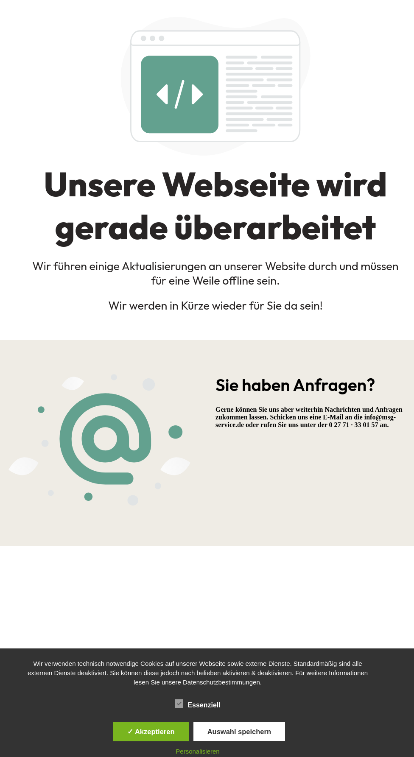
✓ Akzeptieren (151, 731)
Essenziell (197, 704)
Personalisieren (197, 751)
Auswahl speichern (239, 731)
